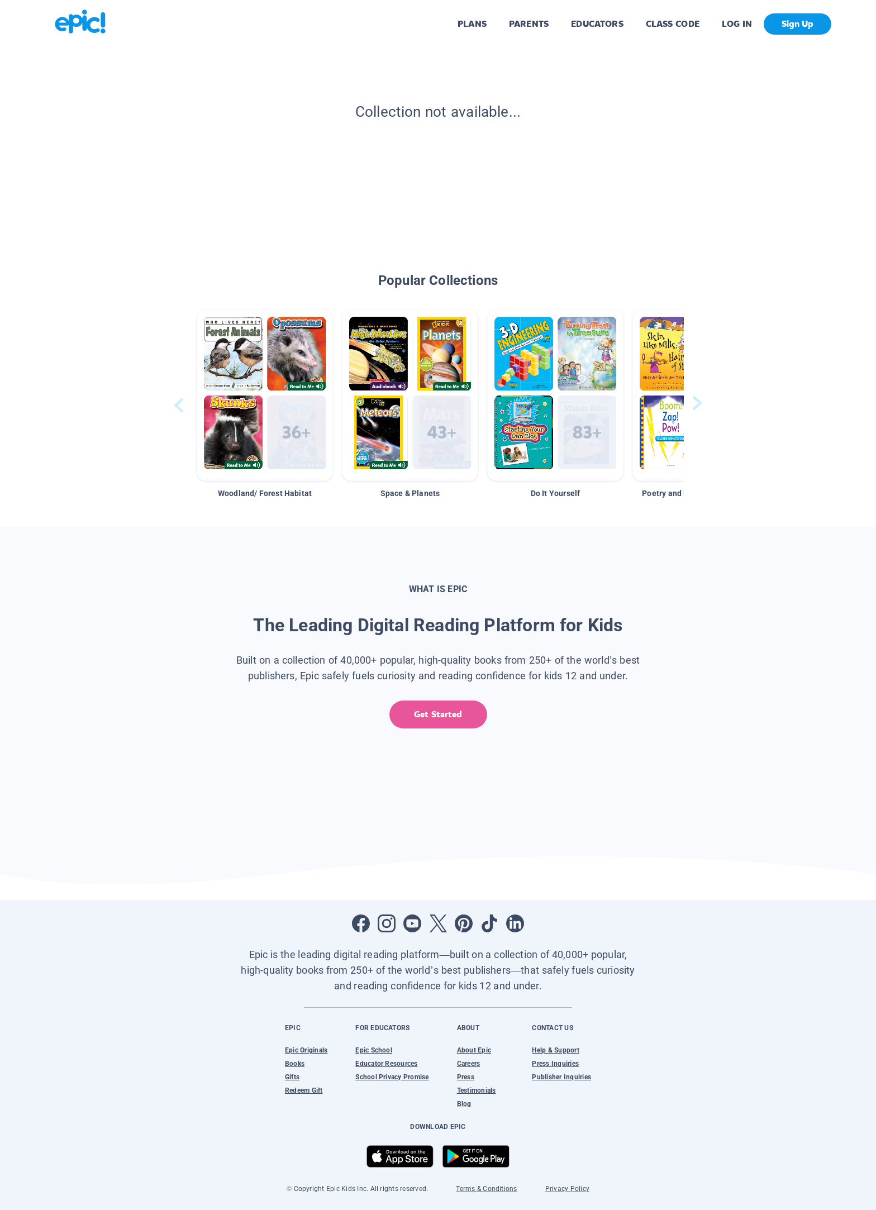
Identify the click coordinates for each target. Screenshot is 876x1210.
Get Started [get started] (437, 714)
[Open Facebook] (361, 923)
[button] (265, 395)
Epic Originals (306, 1050)
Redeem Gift (304, 1090)
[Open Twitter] (438, 923)
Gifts (292, 1077)
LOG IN (737, 24)
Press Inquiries (555, 1064)
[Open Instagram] (387, 923)
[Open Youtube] (412, 923)
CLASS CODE (672, 24)
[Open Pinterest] (464, 923)
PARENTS (529, 24)
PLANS (472, 24)
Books (294, 1064)
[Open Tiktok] (489, 923)
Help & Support (555, 1050)
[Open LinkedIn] (515, 923)
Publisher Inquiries (561, 1077)
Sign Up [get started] (797, 24)
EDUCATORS (597, 24)
